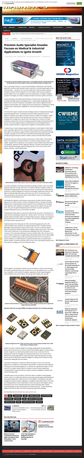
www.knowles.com (19, 392)
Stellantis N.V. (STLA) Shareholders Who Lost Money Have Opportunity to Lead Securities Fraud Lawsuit (72, 231)
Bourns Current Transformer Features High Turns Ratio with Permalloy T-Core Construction (11, 437)
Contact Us (6, 30)
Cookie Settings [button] (71, 3)
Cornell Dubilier (34, 395)
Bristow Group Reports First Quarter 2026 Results (71, 203)
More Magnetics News (62, 240)
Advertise (69, 27)
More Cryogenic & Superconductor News (68, 325)
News (38, 56)
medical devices (9, 402)
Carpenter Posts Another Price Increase (45, 426)
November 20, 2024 (11, 56)
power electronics (28, 402)
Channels (14, 38)
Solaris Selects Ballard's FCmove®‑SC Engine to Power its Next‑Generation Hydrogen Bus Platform (72, 184)
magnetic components (35, 399)
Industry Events (58, 27)
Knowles (17, 399)
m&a (24, 399)
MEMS (18, 402)
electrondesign (46, 395)
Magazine (11, 27)
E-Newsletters (22, 27)
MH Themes (33, 454)
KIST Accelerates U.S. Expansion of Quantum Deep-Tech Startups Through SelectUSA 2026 (72, 253)
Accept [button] (79, 3)
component (17, 395)
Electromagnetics (32, 56)
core (25, 395)
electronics (8, 399)
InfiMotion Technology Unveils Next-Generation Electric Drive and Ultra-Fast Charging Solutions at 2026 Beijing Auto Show (72, 172)
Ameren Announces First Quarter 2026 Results (72, 195)
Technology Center (43, 27)
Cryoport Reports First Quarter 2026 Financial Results (71, 301)
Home (4, 27)
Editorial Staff (22, 56)
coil (10, 395)
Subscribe (31, 27)
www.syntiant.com (31, 392)
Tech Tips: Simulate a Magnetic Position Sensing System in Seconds (28, 436)
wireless (39, 402)
